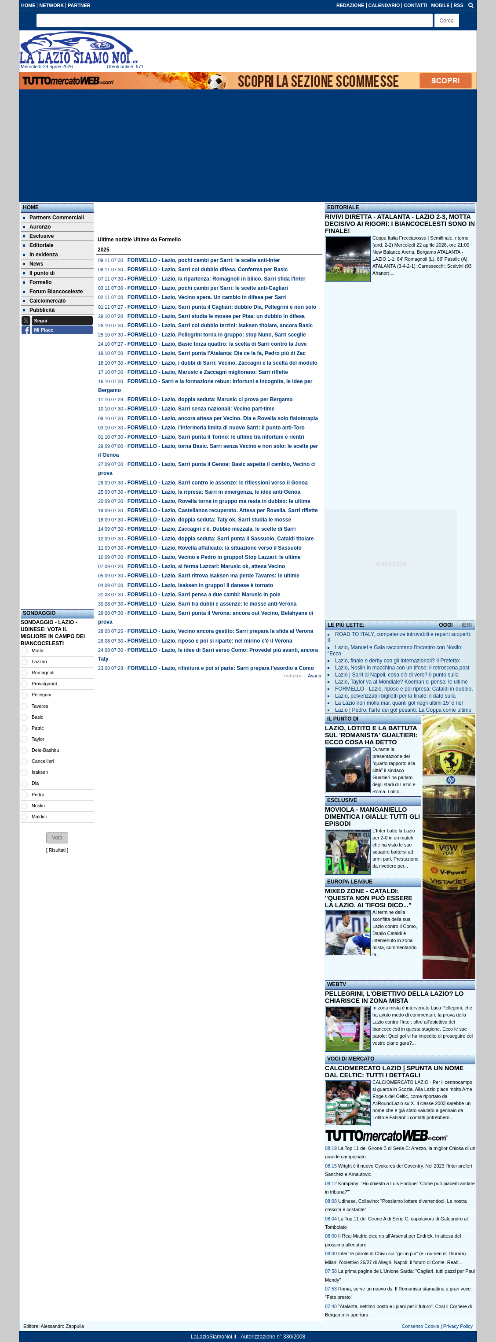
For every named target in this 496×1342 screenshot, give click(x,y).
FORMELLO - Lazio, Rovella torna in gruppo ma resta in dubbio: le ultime (219, 501)
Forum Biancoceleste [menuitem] (53, 291)
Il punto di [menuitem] (39, 273)
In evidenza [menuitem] (40, 254)
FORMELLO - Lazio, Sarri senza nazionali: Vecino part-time (201, 409)
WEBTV (336, 984)
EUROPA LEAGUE (349, 882)
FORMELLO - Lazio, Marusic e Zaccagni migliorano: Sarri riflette (208, 372)
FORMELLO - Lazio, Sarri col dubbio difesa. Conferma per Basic (208, 269)
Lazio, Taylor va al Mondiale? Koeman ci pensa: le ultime (401, 682)
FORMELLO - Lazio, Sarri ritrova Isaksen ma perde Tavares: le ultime (213, 576)
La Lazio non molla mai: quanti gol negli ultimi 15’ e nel (399, 703)
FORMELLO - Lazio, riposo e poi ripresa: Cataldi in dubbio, (404, 689)
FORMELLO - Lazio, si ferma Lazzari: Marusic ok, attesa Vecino (206, 566)
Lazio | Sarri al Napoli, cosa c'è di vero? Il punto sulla (397, 675)
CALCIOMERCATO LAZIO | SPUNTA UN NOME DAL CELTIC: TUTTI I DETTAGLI (394, 1072)
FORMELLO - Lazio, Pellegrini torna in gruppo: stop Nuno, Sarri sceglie (217, 335)
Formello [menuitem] (37, 282)
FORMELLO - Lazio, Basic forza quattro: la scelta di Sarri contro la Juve (217, 344)
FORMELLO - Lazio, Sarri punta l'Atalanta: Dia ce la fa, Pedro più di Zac (217, 353)
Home (31, 207)
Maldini (39, 816)
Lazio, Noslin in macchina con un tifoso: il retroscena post (402, 668)
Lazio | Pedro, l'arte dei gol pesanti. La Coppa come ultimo (403, 710)
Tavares (40, 706)
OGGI (445, 625)
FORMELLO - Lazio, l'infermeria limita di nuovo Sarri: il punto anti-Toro (216, 428)
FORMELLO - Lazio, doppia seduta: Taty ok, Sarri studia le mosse (210, 520)
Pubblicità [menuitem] (39, 310)
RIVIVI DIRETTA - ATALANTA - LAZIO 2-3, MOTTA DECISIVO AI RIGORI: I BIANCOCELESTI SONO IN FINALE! (400, 223)
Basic (37, 717)
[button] (447, 20)
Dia (35, 783)
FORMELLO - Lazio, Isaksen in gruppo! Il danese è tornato (200, 585)
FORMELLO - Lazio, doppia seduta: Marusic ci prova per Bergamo (210, 399)
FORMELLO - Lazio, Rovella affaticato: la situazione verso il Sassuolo (215, 548)
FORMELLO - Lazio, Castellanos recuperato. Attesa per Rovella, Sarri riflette (223, 510)
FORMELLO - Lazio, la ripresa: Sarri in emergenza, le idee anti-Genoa (214, 492)
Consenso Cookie (420, 1326)
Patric (38, 728)
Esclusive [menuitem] (38, 236)
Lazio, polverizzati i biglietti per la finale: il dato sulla (395, 696)
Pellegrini (41, 694)
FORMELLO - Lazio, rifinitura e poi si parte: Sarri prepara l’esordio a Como (221, 668)
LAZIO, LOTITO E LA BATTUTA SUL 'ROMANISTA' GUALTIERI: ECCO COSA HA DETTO (371, 735)
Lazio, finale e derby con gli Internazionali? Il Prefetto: (397, 661)
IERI (467, 625)
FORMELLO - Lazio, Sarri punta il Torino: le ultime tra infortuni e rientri (216, 437)
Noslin (38, 805)
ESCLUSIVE (342, 800)
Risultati (57, 850)
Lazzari (39, 661)
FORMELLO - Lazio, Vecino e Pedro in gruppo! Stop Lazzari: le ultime (214, 557)
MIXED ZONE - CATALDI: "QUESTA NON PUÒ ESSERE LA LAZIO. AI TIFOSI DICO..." (368, 898)
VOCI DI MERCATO (351, 1059)
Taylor (38, 739)
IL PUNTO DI (342, 719)
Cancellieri (43, 761)
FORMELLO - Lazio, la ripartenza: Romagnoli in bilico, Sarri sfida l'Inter (217, 279)
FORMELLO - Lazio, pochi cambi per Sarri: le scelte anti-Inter (204, 260)
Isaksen (40, 772)
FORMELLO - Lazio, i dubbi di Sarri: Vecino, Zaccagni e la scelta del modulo (222, 363)
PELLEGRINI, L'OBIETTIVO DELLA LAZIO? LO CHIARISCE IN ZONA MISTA (394, 997)
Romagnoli (43, 672)
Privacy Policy (458, 1326)
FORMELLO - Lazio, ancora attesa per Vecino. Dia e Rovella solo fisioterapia (223, 418)
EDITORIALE (343, 207)
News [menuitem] (33, 264)
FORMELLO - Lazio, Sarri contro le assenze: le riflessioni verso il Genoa (218, 483)
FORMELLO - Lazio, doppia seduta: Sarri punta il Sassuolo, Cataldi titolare (221, 539)
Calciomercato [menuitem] (44, 301)
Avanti (314, 675)
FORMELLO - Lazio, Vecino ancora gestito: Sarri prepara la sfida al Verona (221, 631)
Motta (38, 650)
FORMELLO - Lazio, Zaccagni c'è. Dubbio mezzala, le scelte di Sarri (212, 529)
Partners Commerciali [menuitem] (53, 217)
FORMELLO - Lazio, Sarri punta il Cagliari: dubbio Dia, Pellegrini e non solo (222, 307)
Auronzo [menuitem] (37, 227)
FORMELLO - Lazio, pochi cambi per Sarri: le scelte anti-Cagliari (208, 288)
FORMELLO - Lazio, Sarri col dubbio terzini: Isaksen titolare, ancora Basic (220, 325)
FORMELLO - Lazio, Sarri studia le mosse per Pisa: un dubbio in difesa (216, 316)
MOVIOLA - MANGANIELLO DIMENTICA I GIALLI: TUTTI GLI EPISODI (372, 816)
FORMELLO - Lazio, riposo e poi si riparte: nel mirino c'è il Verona (210, 641)
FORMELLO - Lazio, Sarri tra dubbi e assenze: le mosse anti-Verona (212, 604)
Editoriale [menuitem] (38, 245)
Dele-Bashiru (45, 750)
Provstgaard (44, 683)
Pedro (38, 794)
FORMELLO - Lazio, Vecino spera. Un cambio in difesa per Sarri (207, 297)
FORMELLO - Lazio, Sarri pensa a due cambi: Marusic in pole (204, 595)
